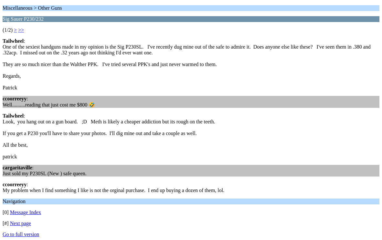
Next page (20, 223)
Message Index (25, 212)
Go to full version (21, 234)
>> (21, 30)
